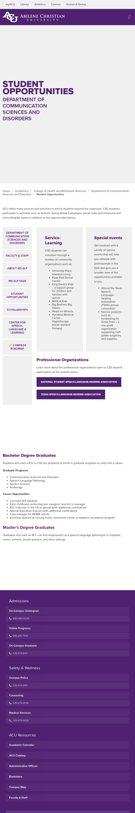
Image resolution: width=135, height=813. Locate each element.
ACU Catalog (17, 755)
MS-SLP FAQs (17, 281)
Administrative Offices (23, 766)
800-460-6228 (19, 618)
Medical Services (20, 713)
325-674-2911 (18, 685)
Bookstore (15, 776)
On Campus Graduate (23, 645)
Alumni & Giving (76, 4)
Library (25, 4)
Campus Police (18, 678)
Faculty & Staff (17, 255)
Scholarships (17, 310)
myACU (10, 4)
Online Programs (20, 628)
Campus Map (17, 787)
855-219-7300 (18, 635)
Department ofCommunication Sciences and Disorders (17, 238)
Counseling (16, 695)
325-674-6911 (18, 653)
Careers (55, 4)
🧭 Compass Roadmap (17, 347)
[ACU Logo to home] (34, 17)
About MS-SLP (17, 268)
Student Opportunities (17, 295)
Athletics (39, 4)
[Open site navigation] (129, 17)
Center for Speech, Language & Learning (17, 327)
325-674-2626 (19, 703)
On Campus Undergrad (23, 611)
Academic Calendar (21, 745)
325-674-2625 (18, 720)
